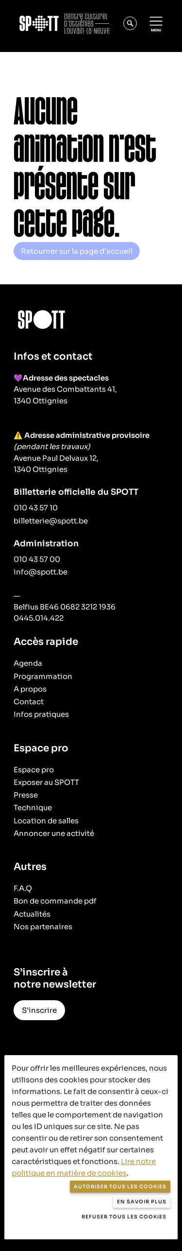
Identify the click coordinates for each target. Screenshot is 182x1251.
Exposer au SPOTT (46, 782)
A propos (30, 689)
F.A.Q (23, 888)
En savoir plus (141, 1202)
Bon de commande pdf (55, 900)
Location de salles (46, 820)
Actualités (32, 914)
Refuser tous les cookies (124, 1217)
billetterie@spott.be (51, 520)
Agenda (28, 663)
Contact (29, 701)
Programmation (43, 676)
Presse (26, 794)
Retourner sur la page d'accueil (76, 251)
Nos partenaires (43, 926)
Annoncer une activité (54, 833)
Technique (33, 807)
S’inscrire (39, 1010)
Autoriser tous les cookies (120, 1186)
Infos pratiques (41, 714)
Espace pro (34, 769)
